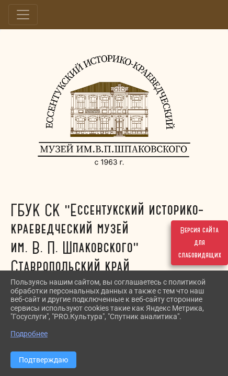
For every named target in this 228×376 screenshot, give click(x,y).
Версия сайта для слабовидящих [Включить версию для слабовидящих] (199, 243)
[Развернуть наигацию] (23, 14)
